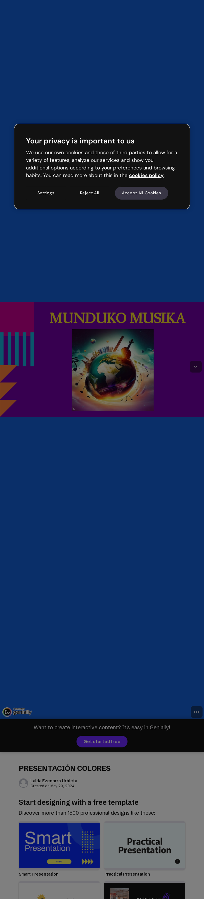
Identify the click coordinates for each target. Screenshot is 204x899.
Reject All (89, 192)
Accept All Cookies (141, 192)
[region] (102, 166)
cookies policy (146, 175)
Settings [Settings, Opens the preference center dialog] (46, 192)
